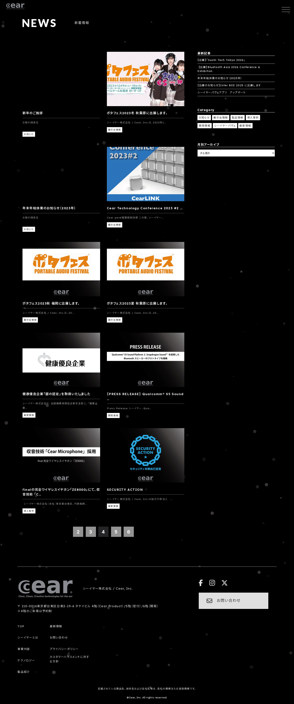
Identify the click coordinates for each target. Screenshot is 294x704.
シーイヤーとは (27, 637)
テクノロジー (26, 660)
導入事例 (253, 117)
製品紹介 (23, 672)
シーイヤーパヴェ (225, 125)
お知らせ (204, 117)
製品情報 (237, 117)
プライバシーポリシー (64, 649)
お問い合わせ (59, 637)
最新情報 (245, 125)
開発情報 (204, 125)
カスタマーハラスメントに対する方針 (69, 659)
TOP (20, 626)
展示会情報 (220, 117)
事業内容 (23, 649)
